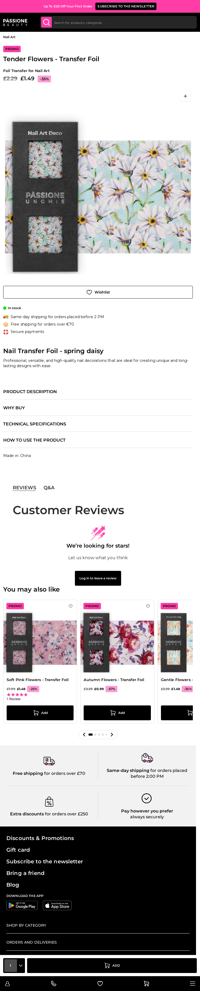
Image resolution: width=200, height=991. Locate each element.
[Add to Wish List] (98, 292)
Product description (30, 392)
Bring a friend (25, 873)
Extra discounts (27, 813)
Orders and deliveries (31, 942)
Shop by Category (26, 925)
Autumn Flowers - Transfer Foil (114, 679)
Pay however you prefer (147, 811)
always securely (147, 816)
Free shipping (28, 773)
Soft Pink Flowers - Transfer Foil (38, 679)
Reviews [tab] (24, 488)
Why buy (14, 408)
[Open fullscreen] (185, 96)
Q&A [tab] (49, 488)
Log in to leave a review (98, 578)
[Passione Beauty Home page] (15, 22)
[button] (84, 734)
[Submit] (46, 22)
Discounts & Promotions (40, 838)
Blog (12, 885)
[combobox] (118, 22)
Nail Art (9, 37)
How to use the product (34, 440)
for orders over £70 (64, 773)
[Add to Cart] (112, 965)
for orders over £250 (66, 813)
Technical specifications (34, 424)
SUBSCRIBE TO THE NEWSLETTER (125, 6)
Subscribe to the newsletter (44, 861)
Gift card (18, 850)
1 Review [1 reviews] (13, 699)
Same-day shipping (128, 770)
